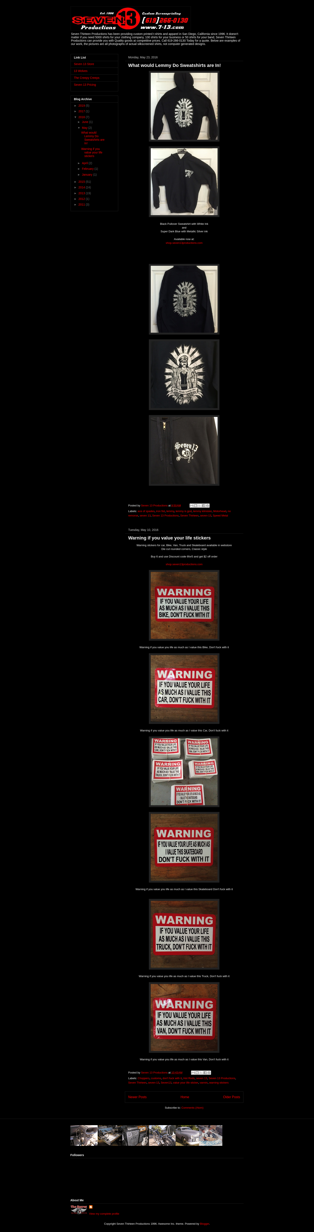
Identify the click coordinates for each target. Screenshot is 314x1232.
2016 (82, 117)
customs (156, 1078)
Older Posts (231, 1097)
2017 (82, 111)
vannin (204, 1082)
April (85, 163)
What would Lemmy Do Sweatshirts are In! (174, 65)
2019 (82, 105)
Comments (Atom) (192, 1107)
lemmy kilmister (202, 511)
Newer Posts (137, 1097)
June (85, 122)
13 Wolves (80, 71)
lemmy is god (184, 511)
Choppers (143, 1078)
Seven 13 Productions (165, 515)
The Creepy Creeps (86, 77)
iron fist (160, 511)
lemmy (170, 511)
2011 (82, 204)
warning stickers (219, 1082)
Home (185, 1097)
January (87, 174)
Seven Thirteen (189, 515)
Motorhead (219, 511)
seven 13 (145, 515)
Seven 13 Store (84, 64)
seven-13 (205, 515)
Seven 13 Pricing (85, 84)
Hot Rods (189, 1078)
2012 (82, 199)
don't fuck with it (172, 1078)
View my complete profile (104, 1213)
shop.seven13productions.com (184, 242)
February (88, 168)
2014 (82, 187)
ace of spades (146, 511)
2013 (82, 193)
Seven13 (166, 1082)
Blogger (204, 1223)
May (85, 127)
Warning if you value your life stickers (169, 538)
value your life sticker (185, 1082)
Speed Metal (220, 515)
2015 (82, 181)
